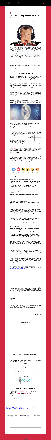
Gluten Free (38, 7)
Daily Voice (19, 7)
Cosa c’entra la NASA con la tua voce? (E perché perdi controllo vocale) (12, 416)
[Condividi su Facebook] (10, 398)
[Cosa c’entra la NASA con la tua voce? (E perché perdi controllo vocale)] (12, 410)
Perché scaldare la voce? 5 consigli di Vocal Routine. (25, 416)
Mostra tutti (43, 405)
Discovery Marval (13, 7)
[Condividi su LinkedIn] (14, 398)
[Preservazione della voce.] (39, 410)
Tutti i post (7, 7)
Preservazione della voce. (38, 416)
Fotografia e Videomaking (27, 7)
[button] (43, 3)
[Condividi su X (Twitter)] (12, 398)
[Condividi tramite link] (16, 398)
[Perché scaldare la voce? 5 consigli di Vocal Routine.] (25, 410)
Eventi (34, 7)
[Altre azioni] (40, 13)
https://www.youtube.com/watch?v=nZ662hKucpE (17, 268)
